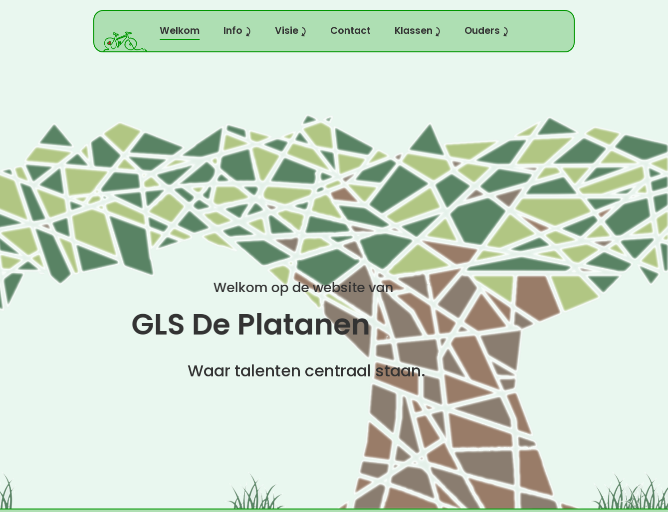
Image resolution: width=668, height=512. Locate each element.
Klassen (414, 30)
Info (232, 30)
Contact (350, 30)
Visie (286, 30)
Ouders (482, 30)
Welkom (180, 30)
